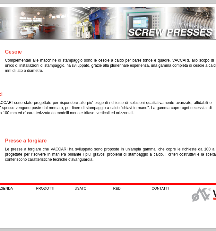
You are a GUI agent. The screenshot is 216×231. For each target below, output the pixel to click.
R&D (117, 188)
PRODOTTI (45, 188)
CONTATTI (160, 188)
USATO (81, 188)
